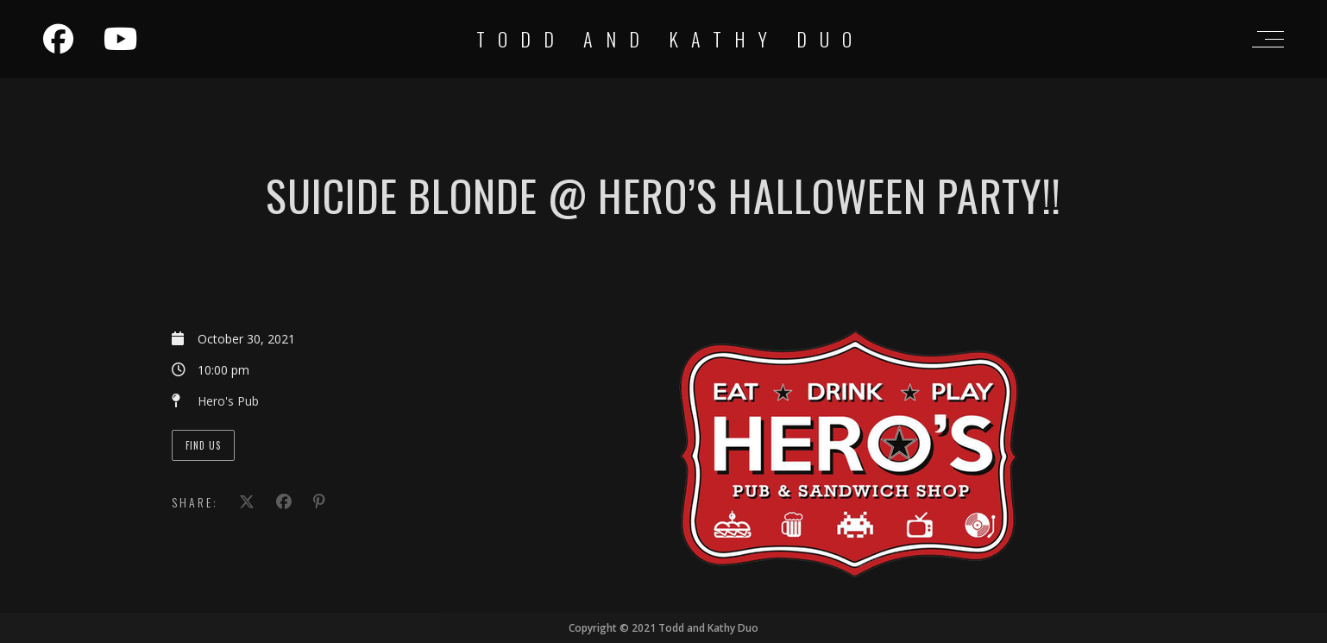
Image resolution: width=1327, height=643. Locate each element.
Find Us (203, 445)
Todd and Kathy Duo (670, 39)
